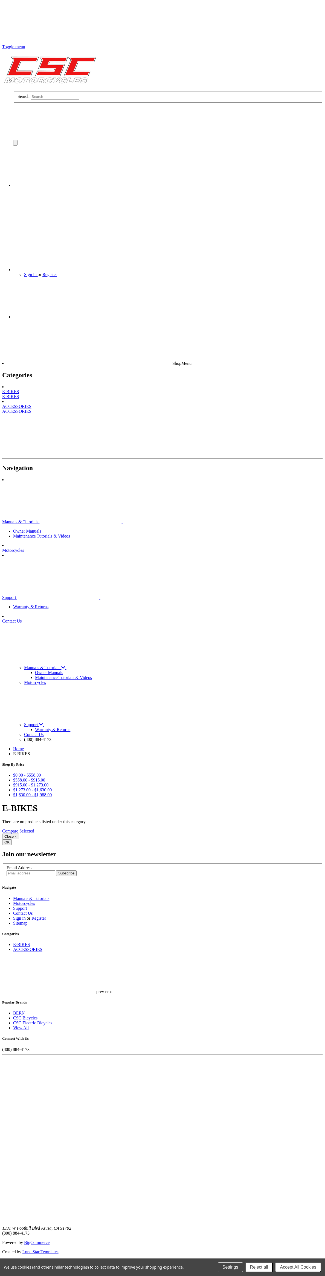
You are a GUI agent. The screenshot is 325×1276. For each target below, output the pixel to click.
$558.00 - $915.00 (29, 780)
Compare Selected (18, 831)
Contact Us (12, 621)
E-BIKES (10, 391)
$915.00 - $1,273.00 (30, 785)
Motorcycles (13, 550)
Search (24, 96)
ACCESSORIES (16, 406)
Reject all (259, 1267)
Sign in (31, 274)
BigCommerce (37, 1242)
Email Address (19, 867)
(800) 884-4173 (37, 739)
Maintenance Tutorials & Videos (41, 536)
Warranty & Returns (30, 606)
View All (21, 1027)
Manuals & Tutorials (103, 521)
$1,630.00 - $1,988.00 (32, 794)
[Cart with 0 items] (54, 185)
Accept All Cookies (298, 1267)
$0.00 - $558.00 (27, 775)
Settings (230, 1267)
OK (7, 842)
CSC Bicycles (25, 1018)
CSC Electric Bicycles (32, 1023)
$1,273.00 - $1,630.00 (32, 790)
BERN (19, 1013)
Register (49, 274)
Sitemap (20, 923)
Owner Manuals (27, 531)
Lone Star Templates (40, 1251)
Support (92, 597)
